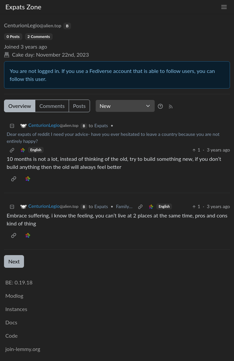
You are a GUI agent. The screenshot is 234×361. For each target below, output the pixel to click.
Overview (19, 106)
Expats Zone (23, 7)
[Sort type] (125, 106)
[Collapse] (12, 125)
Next (14, 261)
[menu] (224, 7)
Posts (79, 106)
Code (11, 335)
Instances (16, 309)
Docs (11, 322)
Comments (52, 106)
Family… (124, 206)
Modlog (14, 295)
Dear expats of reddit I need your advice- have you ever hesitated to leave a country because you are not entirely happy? (113, 137)
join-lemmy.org (22, 349)
